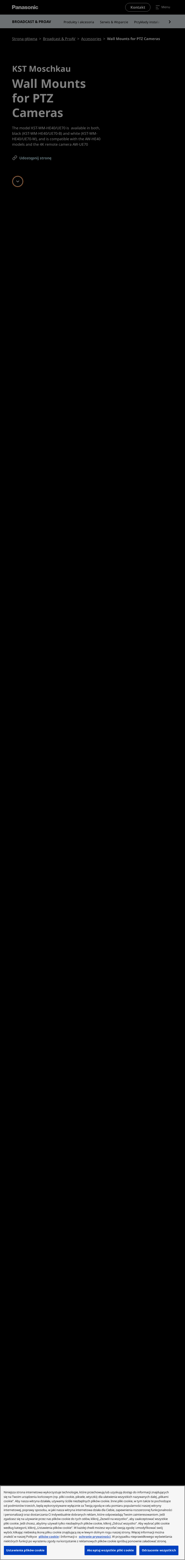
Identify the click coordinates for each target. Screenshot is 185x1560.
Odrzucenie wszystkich (159, 1550)
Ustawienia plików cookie (25, 1550)
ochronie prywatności (95, 1537)
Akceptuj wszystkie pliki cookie (110, 1550)
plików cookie (49, 1537)
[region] (92, 1523)
